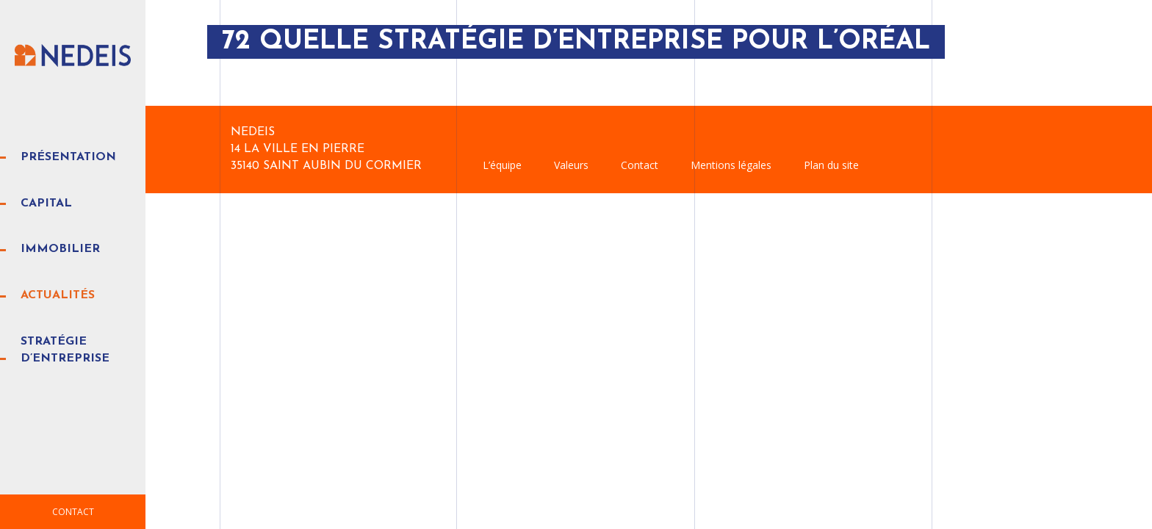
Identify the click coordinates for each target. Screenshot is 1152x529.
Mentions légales (731, 165)
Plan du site (831, 165)
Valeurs (571, 165)
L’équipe (502, 165)
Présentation (68, 157)
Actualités (58, 295)
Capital (46, 203)
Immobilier (60, 249)
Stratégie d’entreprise (65, 350)
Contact (73, 511)
